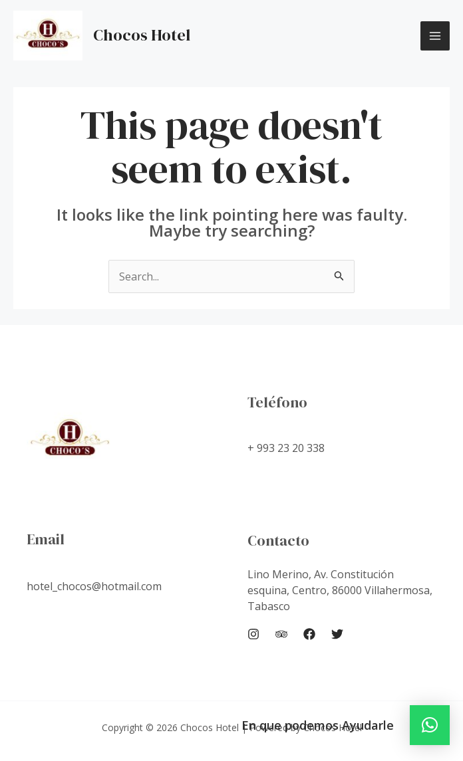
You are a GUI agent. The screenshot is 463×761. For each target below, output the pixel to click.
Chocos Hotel (141, 35)
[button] (430, 725)
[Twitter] (337, 634)
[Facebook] (309, 634)
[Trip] (281, 634)
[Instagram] (253, 634)
